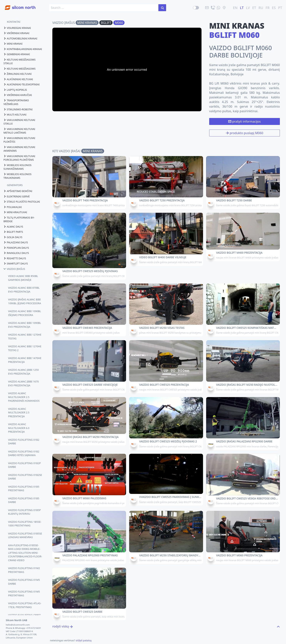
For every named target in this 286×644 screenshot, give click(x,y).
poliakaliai (12, 207)
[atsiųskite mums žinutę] (218, 8)
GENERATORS (15, 185)
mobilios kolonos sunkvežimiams (17, 167)
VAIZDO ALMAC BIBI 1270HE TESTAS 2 (24, 348)
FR (268, 7)
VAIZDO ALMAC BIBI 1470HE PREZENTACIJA (24, 360)
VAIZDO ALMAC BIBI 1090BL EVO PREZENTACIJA (24, 324)
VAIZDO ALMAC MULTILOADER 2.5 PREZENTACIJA (18, 412)
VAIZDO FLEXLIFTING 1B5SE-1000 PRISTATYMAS (24, 523)
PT (280, 7)
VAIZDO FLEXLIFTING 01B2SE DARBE (25, 476)
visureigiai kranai (17, 28)
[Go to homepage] (17, 5)
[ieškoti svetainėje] (162, 7)
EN (235, 7)
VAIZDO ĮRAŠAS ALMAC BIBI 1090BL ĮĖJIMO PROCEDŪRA (24, 301)
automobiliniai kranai (20, 38)
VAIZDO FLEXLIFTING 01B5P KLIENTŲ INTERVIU (24, 512)
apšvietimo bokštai (17, 191)
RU (260, 7)
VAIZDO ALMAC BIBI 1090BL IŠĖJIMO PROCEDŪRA (24, 313)
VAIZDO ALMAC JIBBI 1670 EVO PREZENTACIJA (23, 383)
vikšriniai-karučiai (17, 95)
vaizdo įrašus (14, 269)
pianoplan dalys (16, 247)
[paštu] (206, 8)
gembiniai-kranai (16, 54)
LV (248, 7)
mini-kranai (13, 43)
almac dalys (13, 226)
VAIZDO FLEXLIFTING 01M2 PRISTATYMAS (24, 570)
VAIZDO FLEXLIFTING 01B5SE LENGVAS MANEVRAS (25, 535)
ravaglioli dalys (16, 253)
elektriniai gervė (16, 196)
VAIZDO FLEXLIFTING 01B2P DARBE (24, 465)
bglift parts (13, 232)
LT (242, 7)
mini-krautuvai (15, 212)
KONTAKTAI (13, 21)
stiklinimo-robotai (18, 109)
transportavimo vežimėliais (16, 102)
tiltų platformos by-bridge (19, 219)
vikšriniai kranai (16, 33)
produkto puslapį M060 (244, 133)
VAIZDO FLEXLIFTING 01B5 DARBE (23, 500)
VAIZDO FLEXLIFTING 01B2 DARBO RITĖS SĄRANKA (23, 453)
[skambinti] (212, 8)
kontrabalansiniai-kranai (22, 49)
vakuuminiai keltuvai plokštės (19, 140)
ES (274, 7)
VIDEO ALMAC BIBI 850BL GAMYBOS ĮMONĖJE (23, 278)
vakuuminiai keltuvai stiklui (19, 121)
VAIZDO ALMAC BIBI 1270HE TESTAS (24, 336)
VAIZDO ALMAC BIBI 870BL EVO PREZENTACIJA (24, 289)
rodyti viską (62, 626)
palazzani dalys (15, 242)
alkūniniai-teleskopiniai (21, 84)
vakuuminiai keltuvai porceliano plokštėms (19, 158)
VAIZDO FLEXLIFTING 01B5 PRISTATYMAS (23, 488)
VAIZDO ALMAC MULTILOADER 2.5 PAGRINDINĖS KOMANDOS (23, 396)
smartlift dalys (15, 263)
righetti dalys (14, 258)
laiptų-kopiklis (15, 89)
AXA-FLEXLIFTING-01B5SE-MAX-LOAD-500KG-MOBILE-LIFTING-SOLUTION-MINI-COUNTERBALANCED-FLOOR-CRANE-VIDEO (25, 552)
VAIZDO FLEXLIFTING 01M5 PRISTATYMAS (24, 593)
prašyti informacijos (244, 121)
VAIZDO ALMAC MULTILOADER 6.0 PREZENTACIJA (18, 427)
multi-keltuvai (14, 114)
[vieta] (224, 8)
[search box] (104, 7)
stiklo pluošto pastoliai (21, 201)
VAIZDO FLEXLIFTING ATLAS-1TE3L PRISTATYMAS (24, 605)
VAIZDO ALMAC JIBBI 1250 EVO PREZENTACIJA (23, 371)
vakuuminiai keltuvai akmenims (19, 149)
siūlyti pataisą (83, 640)
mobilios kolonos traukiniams (17, 176)
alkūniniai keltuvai (18, 79)
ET (254, 7)
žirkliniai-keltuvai (17, 74)
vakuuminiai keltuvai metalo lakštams (19, 131)
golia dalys (12, 237)
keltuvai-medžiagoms (19, 68)
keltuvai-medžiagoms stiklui (19, 61)
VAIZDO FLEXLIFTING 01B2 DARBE (23, 441)
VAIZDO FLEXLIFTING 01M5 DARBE (24, 581)
